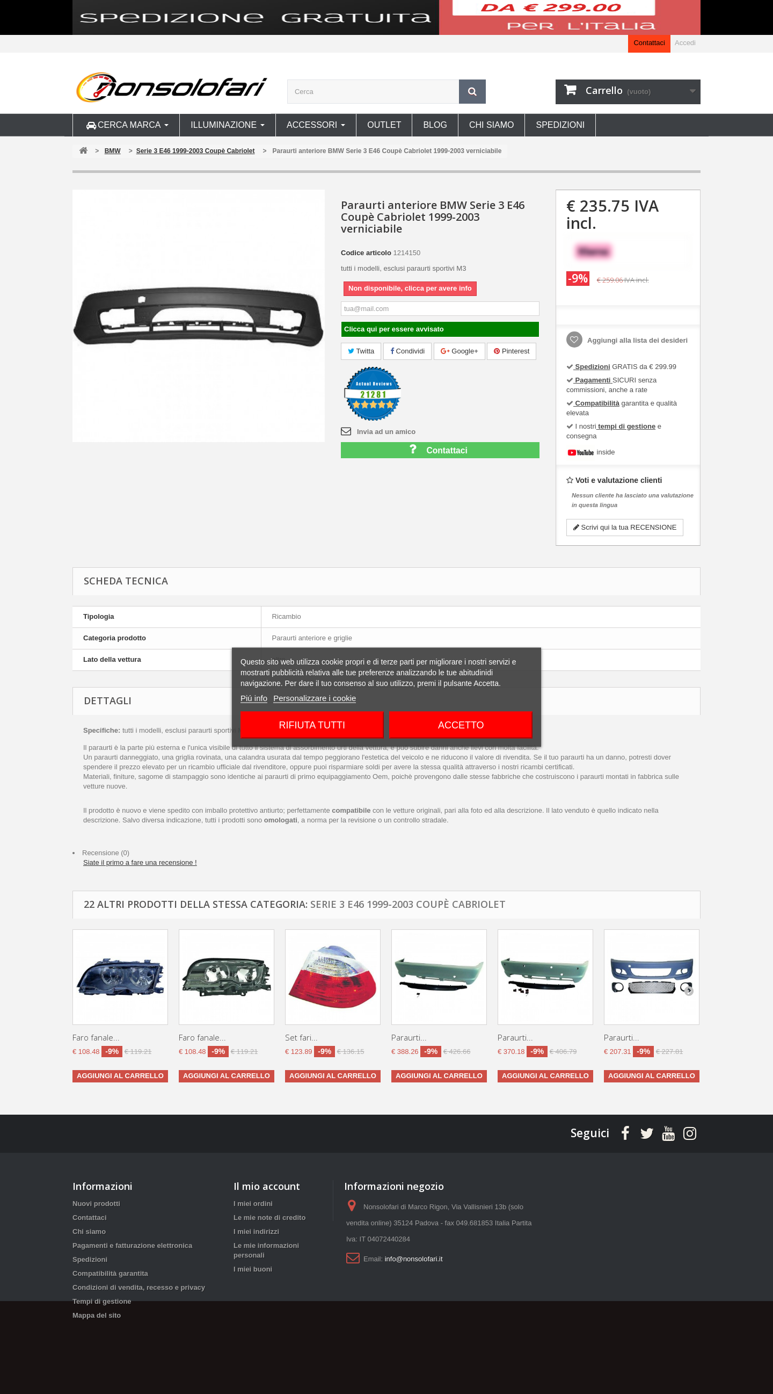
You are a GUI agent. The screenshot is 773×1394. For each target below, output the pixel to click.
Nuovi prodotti (96, 1204)
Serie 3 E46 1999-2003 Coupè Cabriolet (408, 904)
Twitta (361, 351)
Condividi (407, 351)
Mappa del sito (96, 1315)
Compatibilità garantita (110, 1273)
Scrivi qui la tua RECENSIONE (624, 527)
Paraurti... (409, 1037)
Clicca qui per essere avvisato (394, 329)
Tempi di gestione (102, 1301)
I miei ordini (253, 1204)
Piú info (253, 697)
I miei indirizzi (256, 1231)
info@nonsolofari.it (414, 1259)
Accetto (461, 724)
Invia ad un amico (386, 432)
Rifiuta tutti (312, 724)
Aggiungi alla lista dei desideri (637, 340)
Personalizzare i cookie (314, 697)
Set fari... (301, 1037)
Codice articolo (366, 253)
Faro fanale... (96, 1037)
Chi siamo (89, 1231)
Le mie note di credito (269, 1218)
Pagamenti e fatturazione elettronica (132, 1245)
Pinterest (511, 351)
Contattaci (649, 43)
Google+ (459, 351)
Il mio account (267, 1186)
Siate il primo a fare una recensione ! (140, 862)
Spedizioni (89, 1259)
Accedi (685, 43)
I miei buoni (253, 1269)
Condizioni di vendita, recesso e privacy (138, 1287)
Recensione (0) (105, 853)
